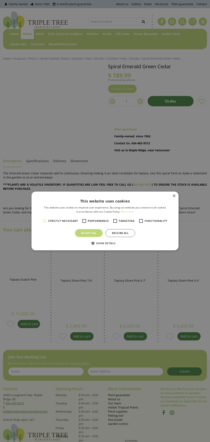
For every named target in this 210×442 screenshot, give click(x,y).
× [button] (173, 196)
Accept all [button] (89, 233)
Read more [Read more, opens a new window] (127, 211)
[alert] (105, 221)
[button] (104, 243)
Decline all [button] (120, 233)
